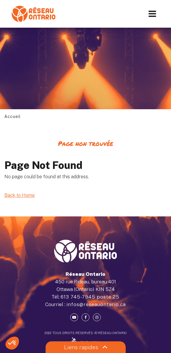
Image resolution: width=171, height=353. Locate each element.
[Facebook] (85, 317)
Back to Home (19, 195)
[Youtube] (74, 317)
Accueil (12, 116)
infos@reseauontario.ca (96, 304)
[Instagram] (97, 317)
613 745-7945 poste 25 (90, 297)
